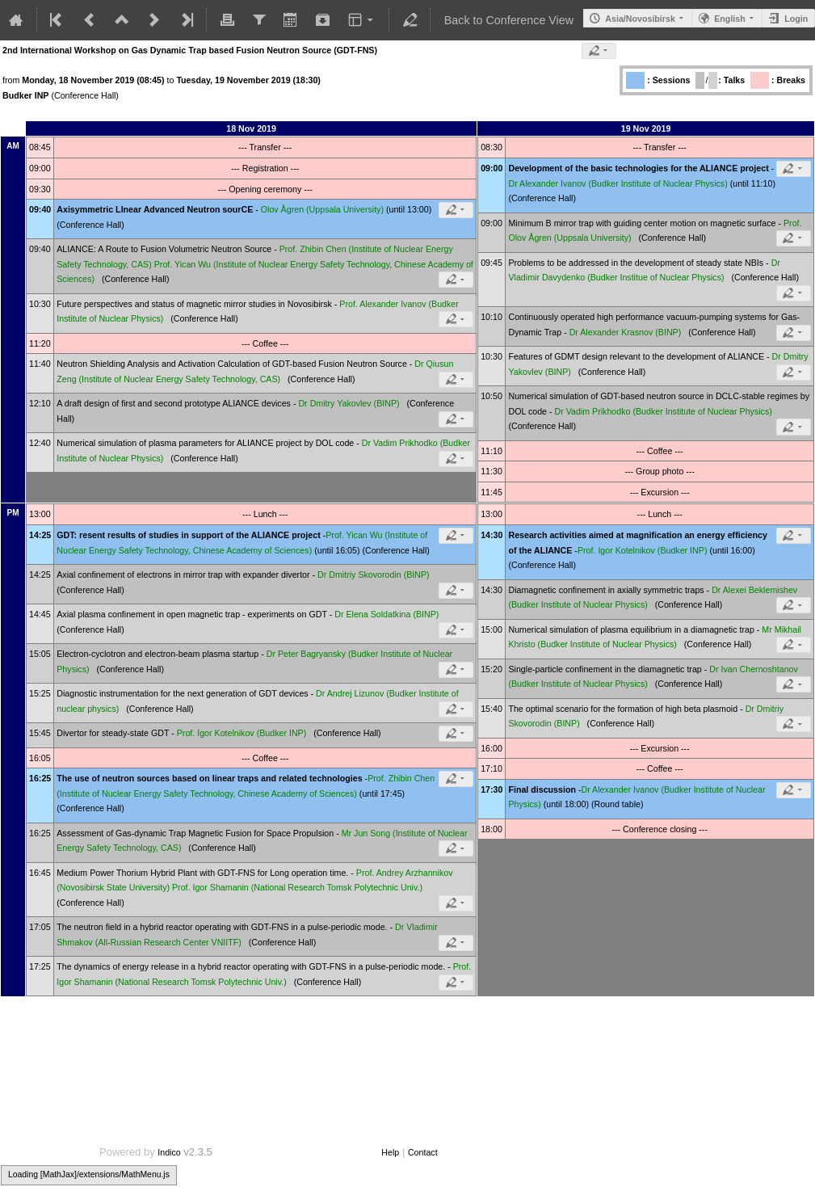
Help (390, 1152)
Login (796, 18)
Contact (423, 1152)
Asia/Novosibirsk (639, 18)
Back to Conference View (508, 20)
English (729, 18)
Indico (169, 1152)
